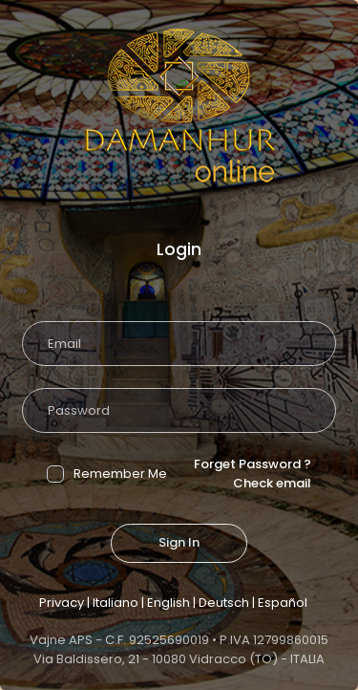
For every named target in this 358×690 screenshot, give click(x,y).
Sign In (179, 542)
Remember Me (107, 473)
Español (282, 602)
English (168, 602)
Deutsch (224, 602)
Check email (272, 483)
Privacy (61, 602)
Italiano (115, 602)
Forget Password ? (252, 464)
